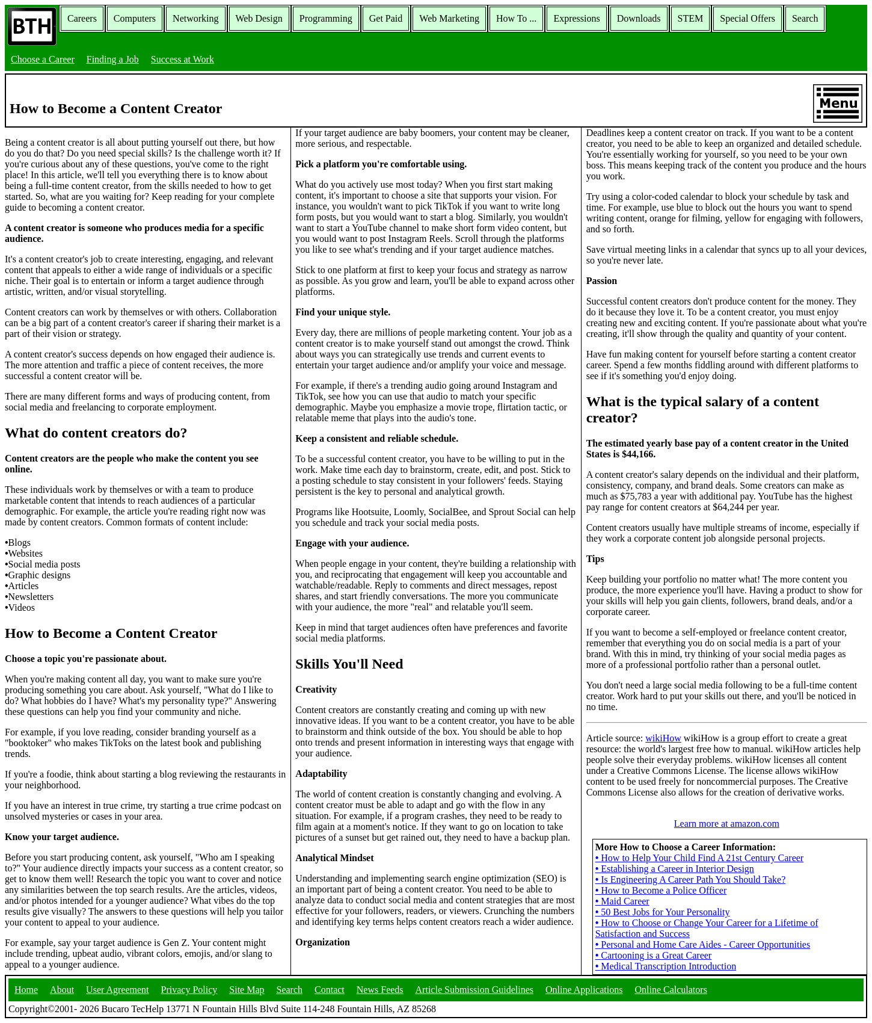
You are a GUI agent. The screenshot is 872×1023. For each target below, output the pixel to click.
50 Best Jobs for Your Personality (662, 912)
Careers (82, 18)
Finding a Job (113, 59)
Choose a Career (43, 59)
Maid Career (622, 901)
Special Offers (747, 18)
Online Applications (583, 989)
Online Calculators (670, 989)
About (62, 989)
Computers (135, 18)
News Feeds (380, 989)
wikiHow (663, 738)
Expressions (576, 18)
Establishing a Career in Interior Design (674, 869)
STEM (691, 18)
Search (805, 18)
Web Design (259, 18)
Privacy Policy (189, 989)
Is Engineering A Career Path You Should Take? (690, 879)
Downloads (639, 18)
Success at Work (182, 59)
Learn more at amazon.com (726, 823)
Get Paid (386, 18)
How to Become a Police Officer (661, 890)
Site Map (246, 989)
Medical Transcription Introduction (665, 966)
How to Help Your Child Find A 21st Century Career (699, 858)
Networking (195, 18)
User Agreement (117, 989)
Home (26, 989)
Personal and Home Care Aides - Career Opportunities (703, 944)
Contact (330, 989)
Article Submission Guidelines (474, 989)
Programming (325, 18)
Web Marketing (449, 18)
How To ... (516, 18)
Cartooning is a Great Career (653, 955)
